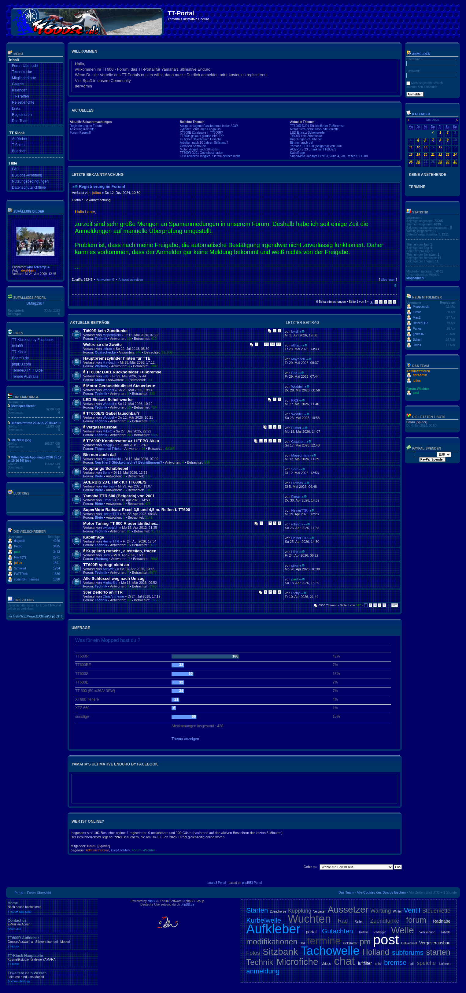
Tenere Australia (25, 376)
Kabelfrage (297, 152)
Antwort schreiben (130, 279)
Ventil (412, 910)
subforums (407, 952)
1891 (56, 563)
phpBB (152, 901)
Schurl (417, 339)
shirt (378, 963)
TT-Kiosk (19, 352)
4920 (56, 541)
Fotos (253, 953)
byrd (294, 331)
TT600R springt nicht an (106, 564)
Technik (101, 338)
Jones (417, 345)
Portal (18, 893)
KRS (294, 400)
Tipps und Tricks (108, 448)
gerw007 (418, 334)
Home (52, 907)
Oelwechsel (409, 943)
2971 (56, 557)
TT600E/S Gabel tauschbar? (112, 413)
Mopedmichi (112, 335)
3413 (56, 552)
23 (266, 344)
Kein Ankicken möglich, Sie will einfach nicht (210, 156)
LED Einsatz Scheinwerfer (308, 132)
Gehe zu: (310, 867)
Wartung (101, 366)
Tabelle (445, 932)
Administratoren (97, 850)
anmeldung (262, 971)
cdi (412, 963)
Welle (402, 930)
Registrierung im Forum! (86, 126)
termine (324, 941)
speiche (426, 963)
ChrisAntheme (113, 596)
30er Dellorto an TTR (103, 592)
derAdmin (28, 270)
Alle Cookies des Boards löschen (381, 892)
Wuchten (309, 919)
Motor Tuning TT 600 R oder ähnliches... (121, 523)
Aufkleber (20, 139)
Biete (99, 476)
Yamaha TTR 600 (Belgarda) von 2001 (316, 146)
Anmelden (418, 54)
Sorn (106, 472)
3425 (56, 546)
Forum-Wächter (143, 850)
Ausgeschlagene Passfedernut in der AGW (209, 126)
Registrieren (22, 115)
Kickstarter (350, 943)
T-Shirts (18, 145)
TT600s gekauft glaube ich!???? (202, 136)
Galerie (18, 84)
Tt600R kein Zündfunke (306, 136)
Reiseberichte (23, 102)
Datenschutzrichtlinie (29, 187)
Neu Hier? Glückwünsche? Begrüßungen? (128, 462)
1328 (56, 579)
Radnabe (441, 921)
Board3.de (20, 358)
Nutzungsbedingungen (30, 181)
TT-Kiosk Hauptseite (52, 960)
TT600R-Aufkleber (52, 942)
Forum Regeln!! (80, 132)
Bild (302, 943)
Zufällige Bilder (28, 211)
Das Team (20, 121)
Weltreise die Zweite (102, 344)
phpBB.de (187, 904)
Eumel (296, 428)
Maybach (109, 362)
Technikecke (22, 72)
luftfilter (365, 963)
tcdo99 (17, 346)
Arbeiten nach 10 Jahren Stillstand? (204, 142)
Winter (397, 911)
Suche (100, 380)
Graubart (297, 441)
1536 (56, 574)
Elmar (107, 500)
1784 (56, 568)
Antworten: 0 (105, 279)
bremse (395, 962)
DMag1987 (35, 303)
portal (311, 931)
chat (344, 961)
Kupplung (299, 911)
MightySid (110, 582)
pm (365, 941)
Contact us (52, 924)
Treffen (363, 932)
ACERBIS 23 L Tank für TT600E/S (313, 149)
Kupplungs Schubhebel (306, 139)
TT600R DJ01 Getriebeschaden (201, 152)
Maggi (107, 445)
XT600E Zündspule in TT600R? (201, 132)
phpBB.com (21, 364)
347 (394, 605)
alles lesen (388, 279)
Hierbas (108, 486)
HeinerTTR (111, 514)
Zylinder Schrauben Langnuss (200, 129)
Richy (295, 593)
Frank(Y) (20, 557)
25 (278, 344)
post (386, 939)
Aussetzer (347, 909)
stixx (294, 565)
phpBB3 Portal (252, 882)
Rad (343, 921)
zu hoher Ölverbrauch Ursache (200, 139)
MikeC (107, 431)
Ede (106, 376)
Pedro (18, 546)
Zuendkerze (278, 911)
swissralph (110, 527)
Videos (326, 963)
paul (17, 552)
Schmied (20, 568)
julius (18, 563)
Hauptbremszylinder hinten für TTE (116, 358)
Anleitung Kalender (83, 129)
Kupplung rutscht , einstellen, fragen (121, 551)
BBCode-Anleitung (27, 175)
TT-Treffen (20, 96)
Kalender (19, 90)
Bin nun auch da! (301, 142)
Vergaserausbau (101, 427)
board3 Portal (217, 882)
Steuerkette (436, 911)
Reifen (359, 921)
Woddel (108, 390)
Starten (257, 910)
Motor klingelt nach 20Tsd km (200, 149)
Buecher (19, 151)
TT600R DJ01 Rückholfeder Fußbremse (317, 126)
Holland (375, 952)
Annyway (109, 569)
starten (438, 952)
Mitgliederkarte (24, 78)
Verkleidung (427, 932)
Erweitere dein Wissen (52, 977)
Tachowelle (330, 950)
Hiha (294, 552)
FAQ (15, 169)
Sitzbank (280, 952)
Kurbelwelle (263, 920)
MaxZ (416, 317)
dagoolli (19, 541)
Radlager (379, 932)
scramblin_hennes (26, 579)
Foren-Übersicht (25, 66)
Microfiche (297, 962)
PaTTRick (21, 574)
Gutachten (337, 931)
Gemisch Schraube (193, 146)
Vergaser (319, 911)
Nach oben (395, 285)
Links (16, 108)
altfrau (107, 348)
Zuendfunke (384, 921)
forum (416, 919)
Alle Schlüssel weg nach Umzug (114, 578)
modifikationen (272, 941)
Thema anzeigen (185, 739)
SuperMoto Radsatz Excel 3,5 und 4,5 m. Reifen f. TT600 (329, 156)
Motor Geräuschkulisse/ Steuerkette (314, 129)
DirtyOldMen (120, 850)
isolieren (444, 963)
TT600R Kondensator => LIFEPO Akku (122, 441)
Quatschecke (105, 352)
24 (272, 344)
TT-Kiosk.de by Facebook (33, 340)
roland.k (297, 524)
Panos (417, 328)
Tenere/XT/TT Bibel (27, 370)
